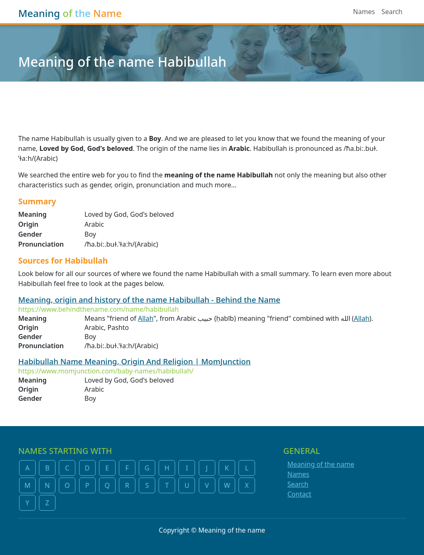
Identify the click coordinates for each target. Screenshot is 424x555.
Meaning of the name (320, 464)
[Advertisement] (212, 102)
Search (391, 11)
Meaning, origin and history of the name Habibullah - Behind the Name (149, 299)
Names (364, 11)
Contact (299, 494)
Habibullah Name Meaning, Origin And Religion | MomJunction (134, 361)
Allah (145, 318)
